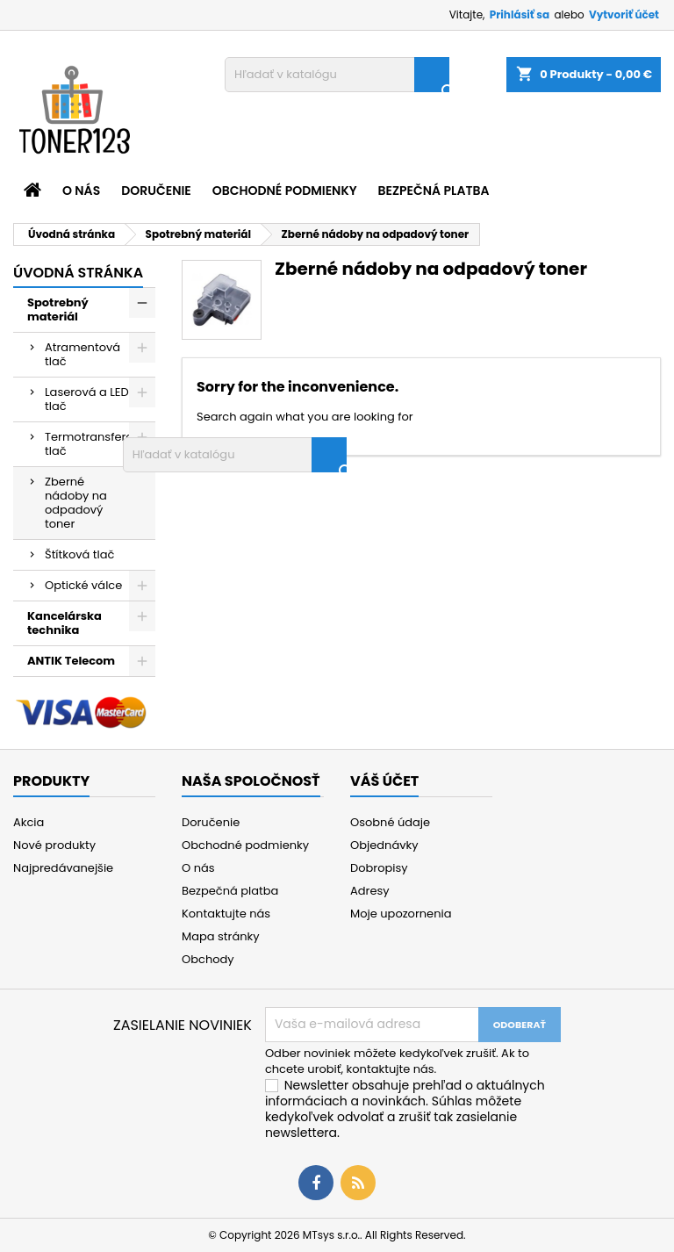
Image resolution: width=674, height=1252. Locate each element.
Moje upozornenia (400, 913)
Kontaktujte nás (226, 913)
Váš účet (384, 781)
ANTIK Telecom (71, 660)
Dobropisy (379, 868)
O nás (81, 190)
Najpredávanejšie (63, 868)
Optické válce (83, 585)
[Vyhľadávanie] (337, 74)
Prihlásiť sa (519, 14)
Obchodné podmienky (284, 190)
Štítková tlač (79, 554)
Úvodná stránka (78, 273)
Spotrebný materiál (58, 309)
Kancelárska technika (64, 623)
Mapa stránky (221, 936)
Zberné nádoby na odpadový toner (76, 502)
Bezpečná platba (434, 190)
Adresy (370, 890)
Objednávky (384, 845)
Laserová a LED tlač (87, 399)
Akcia (28, 822)
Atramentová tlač (82, 354)
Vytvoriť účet (624, 14)
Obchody (208, 959)
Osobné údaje (390, 822)
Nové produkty (54, 845)
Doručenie (156, 190)
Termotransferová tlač (96, 443)
